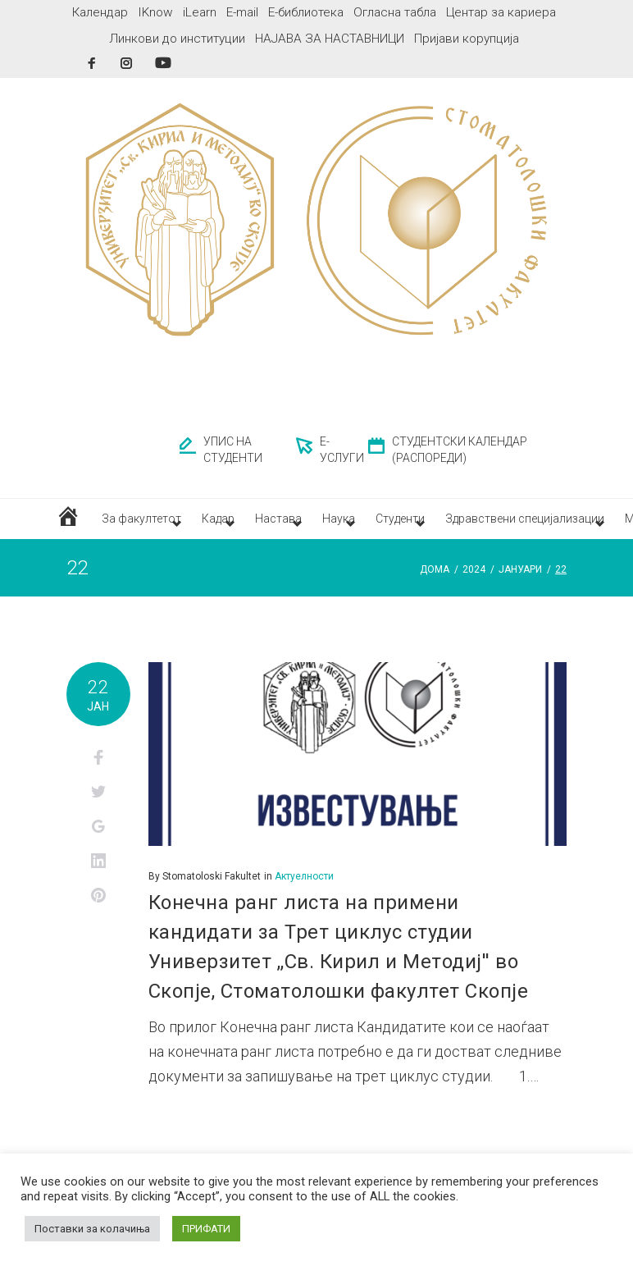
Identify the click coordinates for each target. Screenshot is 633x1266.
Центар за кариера (501, 12)
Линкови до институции (177, 38)
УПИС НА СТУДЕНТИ (232, 449)
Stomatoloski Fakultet (211, 888)
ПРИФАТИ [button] (206, 1229)
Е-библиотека (306, 12)
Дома (434, 581)
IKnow (155, 12)
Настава (318, 524)
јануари (520, 581)
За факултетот (144, 524)
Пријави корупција (466, 38)
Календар (100, 12)
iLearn (199, 12)
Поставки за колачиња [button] (92, 1229)
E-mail (242, 12)
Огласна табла (394, 12)
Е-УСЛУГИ (342, 449)
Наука (395, 524)
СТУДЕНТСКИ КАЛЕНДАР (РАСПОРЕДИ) (459, 449)
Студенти (474, 524)
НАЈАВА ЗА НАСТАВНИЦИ (329, 38)
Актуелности (304, 888)
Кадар (240, 524)
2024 (473, 581)
